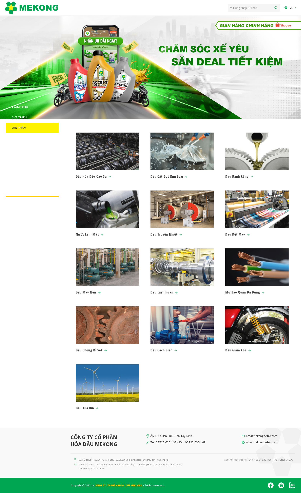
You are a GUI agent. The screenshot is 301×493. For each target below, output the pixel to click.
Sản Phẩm (19, 127)
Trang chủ (20, 107)
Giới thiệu (19, 117)
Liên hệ (17, 190)
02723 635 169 (195, 442)
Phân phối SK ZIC (283, 459)
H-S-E (15, 179)
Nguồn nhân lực (25, 169)
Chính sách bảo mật (259, 459)
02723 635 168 (166, 442)
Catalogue (20, 138)
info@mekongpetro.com (261, 436)
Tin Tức (17, 148)
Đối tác (17, 159)
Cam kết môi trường (235, 459)
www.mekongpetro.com (261, 442)
